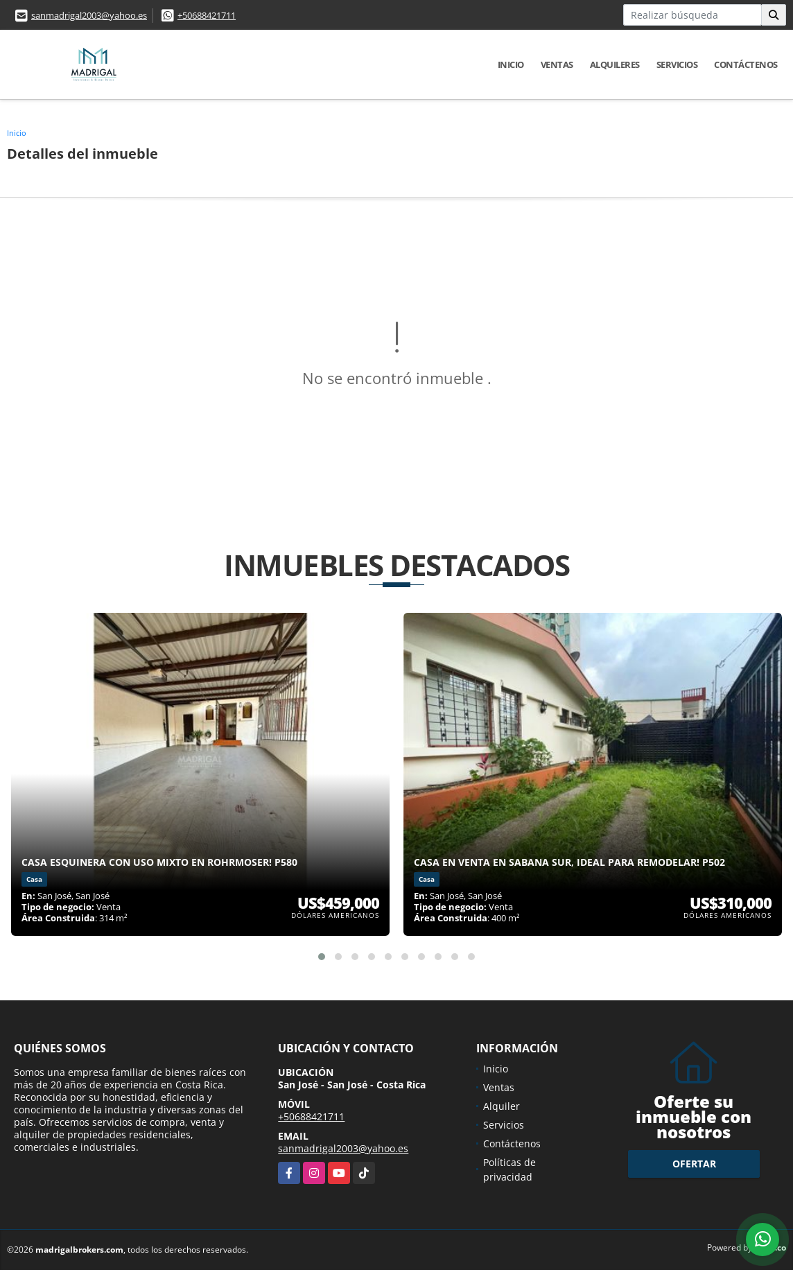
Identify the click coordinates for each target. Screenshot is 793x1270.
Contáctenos (746, 64)
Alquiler (501, 1106)
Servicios (677, 64)
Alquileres (615, 64)
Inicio (511, 64)
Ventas (557, 64)
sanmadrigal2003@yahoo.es (89, 15)
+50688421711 (206, 15)
